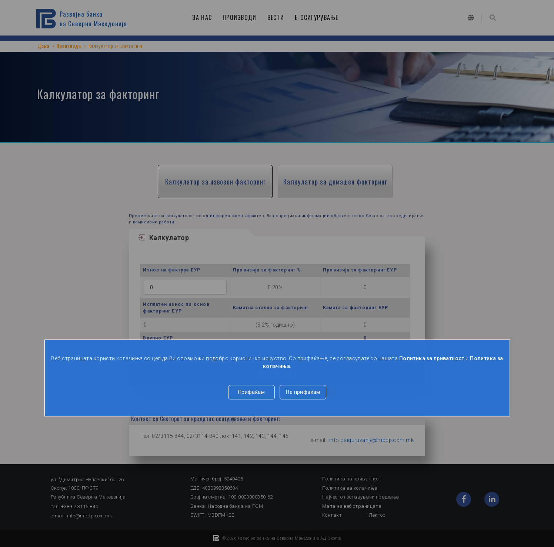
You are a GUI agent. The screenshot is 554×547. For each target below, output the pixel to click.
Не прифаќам (303, 392)
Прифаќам (251, 392)
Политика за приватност (431, 358)
